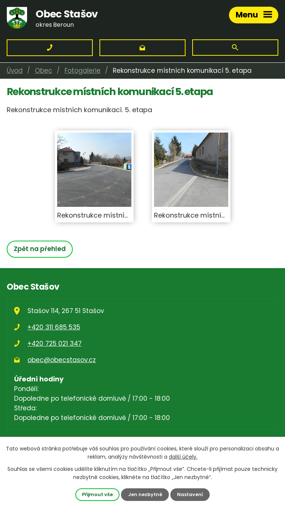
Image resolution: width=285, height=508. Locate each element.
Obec (43, 70)
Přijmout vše (97, 494)
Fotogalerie (83, 70)
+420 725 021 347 (54, 343)
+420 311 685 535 (53, 327)
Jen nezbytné (145, 494)
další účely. (183, 456)
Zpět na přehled (40, 248)
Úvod (15, 70)
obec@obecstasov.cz (61, 359)
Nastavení (190, 494)
